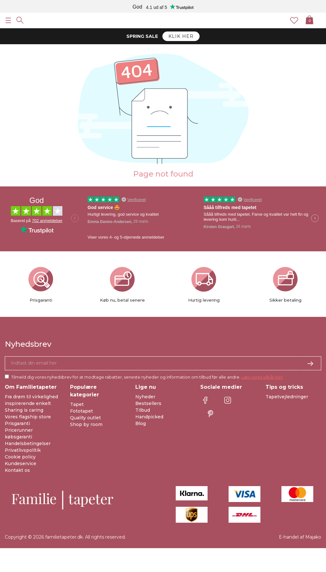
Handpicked (149, 417)
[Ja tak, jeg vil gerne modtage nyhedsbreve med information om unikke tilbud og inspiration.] (163, 363)
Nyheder (145, 397)
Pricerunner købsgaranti (19, 433)
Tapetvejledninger (287, 397)
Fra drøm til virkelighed (31, 397)
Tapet (77, 404)
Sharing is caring (24, 410)
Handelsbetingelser (28, 443)
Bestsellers (148, 403)
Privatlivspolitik (23, 450)
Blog (140, 423)
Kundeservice (20, 463)
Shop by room (86, 424)
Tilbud (142, 410)
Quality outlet (85, 418)
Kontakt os (17, 470)
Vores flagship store (28, 417)
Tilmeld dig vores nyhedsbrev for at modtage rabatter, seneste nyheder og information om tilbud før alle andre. (147, 377)
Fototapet (81, 411)
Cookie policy (20, 457)
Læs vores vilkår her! (262, 377)
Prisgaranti (17, 423)
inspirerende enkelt (28, 403)
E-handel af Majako (300, 537)
